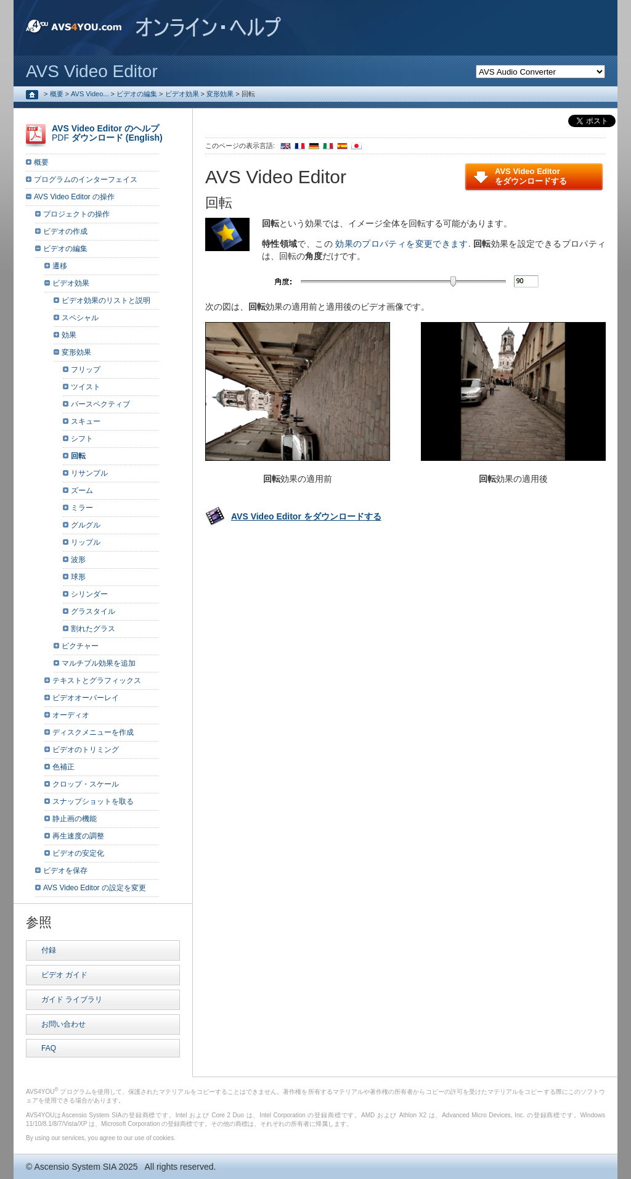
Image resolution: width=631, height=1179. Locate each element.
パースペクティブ (100, 404)
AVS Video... (89, 93)
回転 (78, 456)
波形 (78, 559)
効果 (69, 335)
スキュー (85, 421)
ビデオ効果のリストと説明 (106, 300)
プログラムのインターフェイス (85, 179)
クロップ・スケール (85, 784)
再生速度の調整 (78, 836)
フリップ (85, 369)
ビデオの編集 (136, 93)
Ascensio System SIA (75, 1167)
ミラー (82, 507)
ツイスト (85, 387)
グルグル (85, 525)
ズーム (82, 490)
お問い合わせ (63, 1024)
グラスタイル (93, 611)
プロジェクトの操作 (76, 214)
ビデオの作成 (65, 231)
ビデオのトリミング (85, 749)
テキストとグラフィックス (96, 680)
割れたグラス (93, 628)
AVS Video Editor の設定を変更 (94, 887)
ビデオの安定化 (78, 853)
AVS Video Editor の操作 (74, 196)
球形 (78, 577)
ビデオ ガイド (64, 974)
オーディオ (70, 715)
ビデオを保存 (65, 870)
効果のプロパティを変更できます (401, 244)
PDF (107, 133)
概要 (56, 93)
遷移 (59, 266)
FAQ (48, 1048)
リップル (85, 542)
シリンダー (89, 594)
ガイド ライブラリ (71, 999)
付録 (48, 950)
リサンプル (89, 473)
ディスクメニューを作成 (93, 732)
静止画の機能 (74, 818)
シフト (82, 438)
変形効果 (220, 93)
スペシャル (80, 317)
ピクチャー (80, 646)
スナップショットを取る (93, 801)
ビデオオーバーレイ (85, 697)
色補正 (63, 767)
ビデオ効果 (182, 93)
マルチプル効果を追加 (99, 663)
